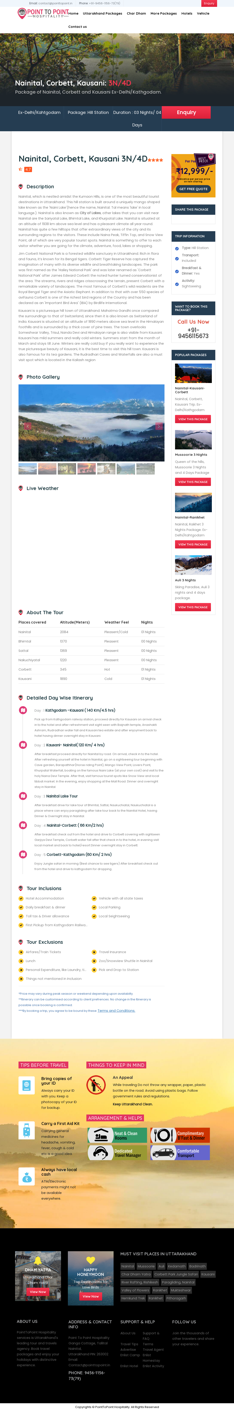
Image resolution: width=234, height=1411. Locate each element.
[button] (29, 423)
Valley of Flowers (135, 1290)
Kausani (208, 1274)
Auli (161, 1266)
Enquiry (186, 112)
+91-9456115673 (193, 333)
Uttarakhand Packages (102, 13)
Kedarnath (177, 1266)
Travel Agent (153, 1349)
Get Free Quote (193, 189)
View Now (38, 1292)
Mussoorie (146, 1266)
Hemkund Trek (133, 1298)
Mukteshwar (181, 1290)
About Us (128, 1333)
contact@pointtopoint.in (50, 3)
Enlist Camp (130, 1355)
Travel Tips (129, 1344)
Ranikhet (160, 1290)
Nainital (128, 1266)
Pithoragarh (176, 1298)
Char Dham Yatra (136, 1274)
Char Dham (136, 13)
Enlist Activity (153, 1366)
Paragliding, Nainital (178, 1282)
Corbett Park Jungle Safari (176, 1274)
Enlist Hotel (129, 1366)
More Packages (164, 13)
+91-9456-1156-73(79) (99, 3)
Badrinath (197, 1266)
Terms (148, 1344)
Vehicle (203, 13)
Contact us (77, 26)
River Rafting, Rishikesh (140, 1282)
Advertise (128, 1349)
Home (73, 13)
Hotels (186, 13)
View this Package (192, 419)
